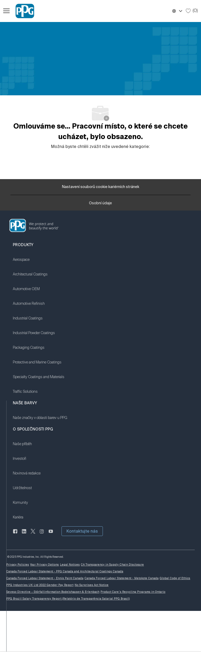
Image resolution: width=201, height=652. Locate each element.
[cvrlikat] (33, 534)
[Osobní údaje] (100, 204)
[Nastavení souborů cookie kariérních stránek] (100, 187)
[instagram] (42, 534)
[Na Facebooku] (15, 534)
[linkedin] (24, 534)
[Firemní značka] (22, 11)
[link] (100, 225)
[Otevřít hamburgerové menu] (6, 11)
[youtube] (50, 534)
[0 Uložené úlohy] (192, 10)
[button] (177, 11)
